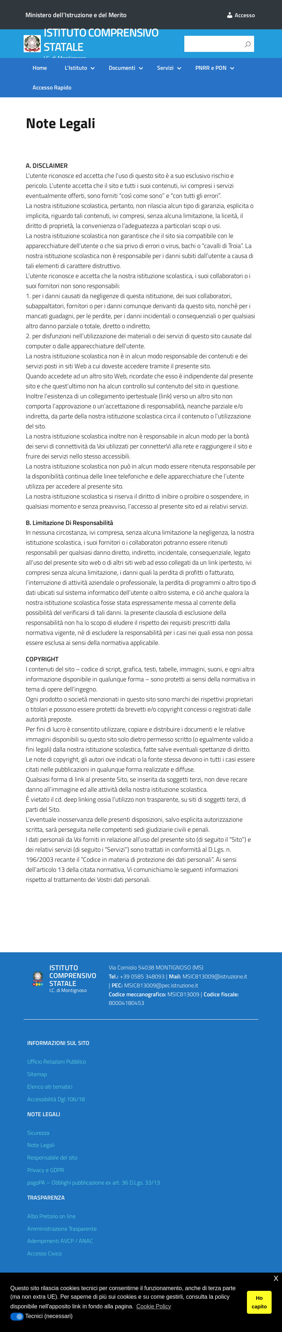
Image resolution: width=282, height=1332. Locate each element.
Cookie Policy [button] (153, 1306)
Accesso (240, 15)
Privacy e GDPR (45, 1170)
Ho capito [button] (259, 1302)
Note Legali (40, 1145)
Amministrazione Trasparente (62, 1228)
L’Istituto (76, 67)
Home (40, 67)
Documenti (122, 67)
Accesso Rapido (52, 87)
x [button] (276, 1277)
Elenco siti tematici (49, 1086)
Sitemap (37, 1074)
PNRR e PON (211, 67)
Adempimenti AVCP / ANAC (60, 1240)
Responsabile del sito (52, 1157)
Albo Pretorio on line (51, 1216)
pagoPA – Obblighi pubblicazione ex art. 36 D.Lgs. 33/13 (93, 1182)
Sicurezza (38, 1132)
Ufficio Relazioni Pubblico (56, 1061)
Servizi (165, 67)
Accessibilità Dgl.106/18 (56, 1099)
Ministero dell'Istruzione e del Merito (76, 15)
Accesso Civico (44, 1253)
